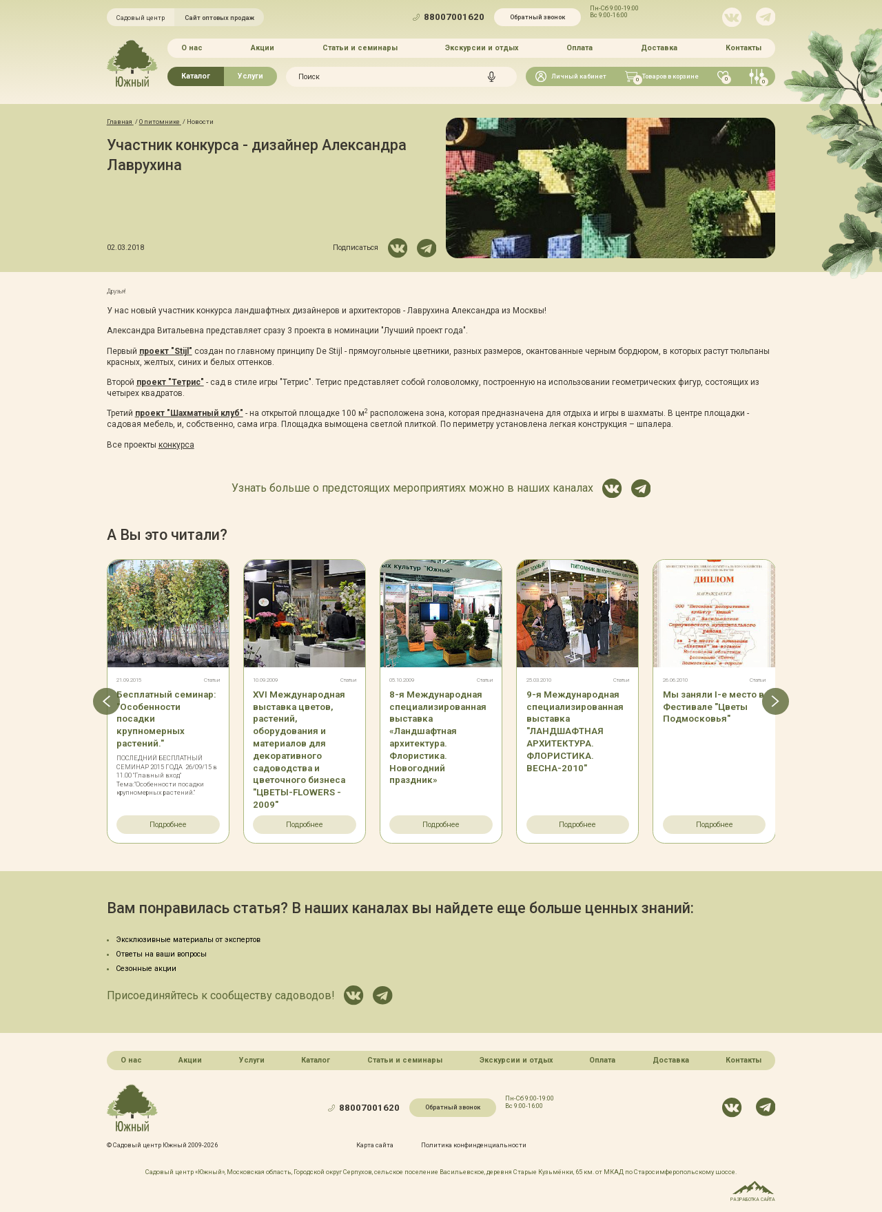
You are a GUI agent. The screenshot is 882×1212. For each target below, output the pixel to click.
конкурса (176, 445)
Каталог (195, 76)
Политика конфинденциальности (473, 1145)
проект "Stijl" (165, 351)
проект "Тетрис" (170, 382)
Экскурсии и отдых (481, 47)
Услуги (250, 76)
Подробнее (168, 824)
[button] (106, 701)
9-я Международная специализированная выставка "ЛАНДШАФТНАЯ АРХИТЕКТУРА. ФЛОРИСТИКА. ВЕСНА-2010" (575, 731)
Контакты (743, 47)
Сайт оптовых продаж (219, 17)
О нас (192, 47)
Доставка (659, 47)
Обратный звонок (537, 17)
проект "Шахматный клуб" (189, 413)
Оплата (579, 47)
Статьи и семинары (360, 47)
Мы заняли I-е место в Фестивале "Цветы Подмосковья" (713, 706)
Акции (262, 47)
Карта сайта (374, 1145)
